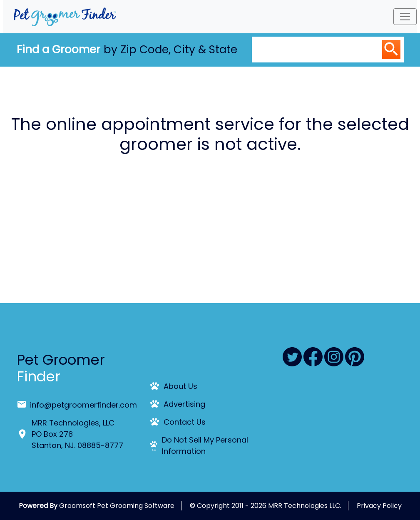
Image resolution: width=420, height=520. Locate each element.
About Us (180, 386)
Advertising (184, 404)
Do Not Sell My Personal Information (205, 445)
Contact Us (185, 422)
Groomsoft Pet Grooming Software (116, 505)
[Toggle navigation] (405, 16)
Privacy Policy (379, 505)
